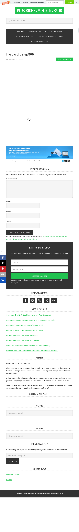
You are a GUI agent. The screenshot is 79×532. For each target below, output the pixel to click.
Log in (61, 495)
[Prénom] (39, 263)
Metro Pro (31, 495)
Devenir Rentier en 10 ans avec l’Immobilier (22, 342)
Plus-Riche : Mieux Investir (39, 11)
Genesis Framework (43, 495)
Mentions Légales (13, 476)
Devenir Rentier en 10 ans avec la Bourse (21, 337)
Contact (9, 481)
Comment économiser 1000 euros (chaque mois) (24, 326)
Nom (8, 203)
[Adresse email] (39, 270)
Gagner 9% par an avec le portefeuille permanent (24, 331)
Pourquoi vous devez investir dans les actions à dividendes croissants (32, 352)
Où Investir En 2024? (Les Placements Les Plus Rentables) (28, 316)
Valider (69, 2)
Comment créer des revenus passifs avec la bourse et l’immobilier (30, 321)
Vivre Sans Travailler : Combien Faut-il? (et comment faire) (28, 347)
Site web (9, 222)
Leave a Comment (64, 60)
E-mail (9, 213)
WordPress (54, 495)
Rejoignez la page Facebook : (39, 395)
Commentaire (11, 180)
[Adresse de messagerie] (39, 457)
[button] (39, 2)
